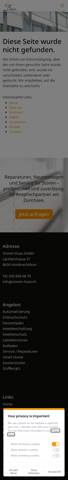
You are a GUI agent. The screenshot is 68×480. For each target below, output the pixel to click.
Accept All (54, 471)
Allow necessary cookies (25, 444)
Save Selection (34, 472)
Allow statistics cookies (24, 449)
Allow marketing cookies (25, 455)
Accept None (13, 472)
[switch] (56, 444)
